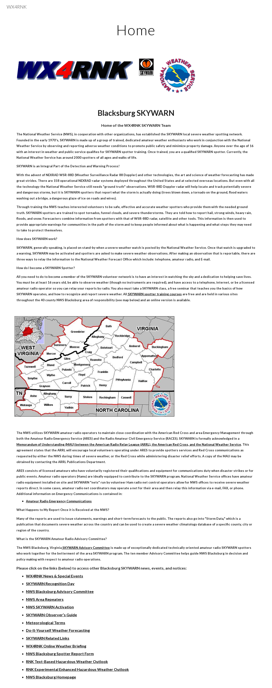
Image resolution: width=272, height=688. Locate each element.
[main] (136, 30)
